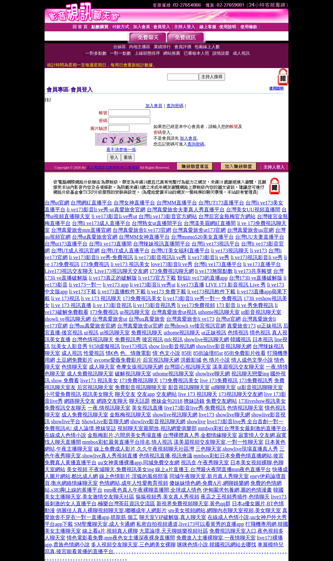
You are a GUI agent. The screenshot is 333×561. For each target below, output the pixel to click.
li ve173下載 (82, 291)
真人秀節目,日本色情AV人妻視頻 (113, 167)
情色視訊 (260, 332)
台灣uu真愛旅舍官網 (92, 326)
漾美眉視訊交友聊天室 (238, 367)
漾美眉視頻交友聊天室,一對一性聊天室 (218, 442)
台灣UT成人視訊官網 (75, 250)
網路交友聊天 (112, 401)
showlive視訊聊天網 (206, 339)
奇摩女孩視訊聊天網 (139, 367)
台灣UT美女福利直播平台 (180, 250)
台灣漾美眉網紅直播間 (210, 223)
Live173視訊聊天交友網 (121, 271)
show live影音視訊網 (172, 346)
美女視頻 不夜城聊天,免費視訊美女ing (110, 469)
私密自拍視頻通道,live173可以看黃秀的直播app (190, 524)
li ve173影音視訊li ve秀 (160, 257)
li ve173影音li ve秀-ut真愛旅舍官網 (106, 209)
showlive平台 (65, 421)
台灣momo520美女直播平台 (202, 237)
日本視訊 (262, 339)
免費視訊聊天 (146, 332)
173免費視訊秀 (256, 380)
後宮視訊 (152, 339)
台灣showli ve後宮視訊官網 (195, 326)
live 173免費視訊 (219, 380)
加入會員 (153, 105)
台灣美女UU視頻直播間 (253, 209)
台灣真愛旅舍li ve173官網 (142, 230)
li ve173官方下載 (157, 278)
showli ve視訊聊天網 (68, 319)
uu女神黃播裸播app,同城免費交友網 (139, 462)
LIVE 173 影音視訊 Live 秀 (236, 285)
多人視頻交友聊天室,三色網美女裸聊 (133, 544)
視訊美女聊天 (97, 394)
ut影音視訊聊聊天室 (260, 387)
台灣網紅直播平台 (91, 202)
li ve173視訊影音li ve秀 (257, 257)
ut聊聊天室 (223, 387)
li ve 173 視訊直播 (71, 305)
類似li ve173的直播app (202, 278)
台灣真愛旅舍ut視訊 (174, 312)
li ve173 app (115, 285)
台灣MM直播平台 (176, 202)
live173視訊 (134, 346)
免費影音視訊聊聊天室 (141, 387)
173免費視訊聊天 (138, 380)
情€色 (112, 353)
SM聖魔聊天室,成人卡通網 (104, 524)
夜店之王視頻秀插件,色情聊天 (235, 496)
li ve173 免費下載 (166, 291)
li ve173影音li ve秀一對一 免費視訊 (202, 298)
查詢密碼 (174, 105)
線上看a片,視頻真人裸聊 (110, 531)
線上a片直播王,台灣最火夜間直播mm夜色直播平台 (213, 469)
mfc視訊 (173, 339)
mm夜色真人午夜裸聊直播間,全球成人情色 (153, 490)
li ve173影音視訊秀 (154, 305)
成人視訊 (71, 353)
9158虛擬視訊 (104, 346)
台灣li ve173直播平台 (218, 264)
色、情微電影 (135, 353)
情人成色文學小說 (252, 360)
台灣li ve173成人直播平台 (101, 223)
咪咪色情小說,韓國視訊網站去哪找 (216, 544)
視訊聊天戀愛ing (250, 373)
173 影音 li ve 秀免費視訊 (244, 305)
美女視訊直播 (147, 408)
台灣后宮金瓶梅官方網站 (227, 216)
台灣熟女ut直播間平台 (157, 223)
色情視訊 (238, 332)
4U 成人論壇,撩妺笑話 (90, 428)
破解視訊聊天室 (133, 373)
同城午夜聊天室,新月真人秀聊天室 (209, 476)
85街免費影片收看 (245, 353)
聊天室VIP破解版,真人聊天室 (172, 517)
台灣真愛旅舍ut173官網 (199, 230)
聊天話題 (139, 401)
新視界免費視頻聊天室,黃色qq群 (193, 503)
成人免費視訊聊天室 (90, 373)
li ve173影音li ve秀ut (114, 216)
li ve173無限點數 (214, 271)
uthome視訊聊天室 (219, 312)
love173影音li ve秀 (172, 264)
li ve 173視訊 (65, 298)
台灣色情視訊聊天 (92, 339)
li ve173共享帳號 (253, 271)
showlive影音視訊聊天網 (223, 346)
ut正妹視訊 (269, 326)
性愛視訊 (94, 353)
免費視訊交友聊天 (65, 408)
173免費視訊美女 (142, 298)
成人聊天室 (102, 367)
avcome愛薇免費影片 (117, 360)
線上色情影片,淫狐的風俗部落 (133, 476)
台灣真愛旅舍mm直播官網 (81, 230)
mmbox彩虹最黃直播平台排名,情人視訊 (127, 442)
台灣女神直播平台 (134, 202)
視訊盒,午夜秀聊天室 (205, 462)
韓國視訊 (240, 339)
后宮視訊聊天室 (95, 387)
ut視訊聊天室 (135, 312)
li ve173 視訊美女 (130, 264)
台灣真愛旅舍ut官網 (140, 326)
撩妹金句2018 (166, 401)
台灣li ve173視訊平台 (216, 243)
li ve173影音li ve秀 (208, 257)
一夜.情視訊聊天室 (108, 408)
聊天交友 (125, 394)
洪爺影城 (190, 360)
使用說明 (276, 88)
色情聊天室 (74, 367)
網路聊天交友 (79, 401)
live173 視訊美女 (99, 380)
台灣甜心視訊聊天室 (187, 367)
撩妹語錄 (194, 401)
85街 (186, 353)
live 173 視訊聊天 (197, 394)
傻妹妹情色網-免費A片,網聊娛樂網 (209, 483)
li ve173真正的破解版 (113, 278)
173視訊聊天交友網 (241, 394)
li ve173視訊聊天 (230, 250)
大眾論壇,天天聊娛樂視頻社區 (173, 531)
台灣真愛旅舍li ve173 (190, 319)
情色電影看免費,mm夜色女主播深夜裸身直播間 (121, 537)
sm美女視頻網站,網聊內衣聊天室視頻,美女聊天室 (224, 510)
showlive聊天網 (212, 373)
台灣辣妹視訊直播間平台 (161, 243)
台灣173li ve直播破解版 (255, 278)
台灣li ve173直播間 (110, 243)
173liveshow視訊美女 (262, 401)
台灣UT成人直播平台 (125, 250)
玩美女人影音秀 (69, 346)
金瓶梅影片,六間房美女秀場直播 (124, 435)
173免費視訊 (95, 264)
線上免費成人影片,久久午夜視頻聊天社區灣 (144, 449)
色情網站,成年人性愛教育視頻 (133, 483)
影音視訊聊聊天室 (189, 387)
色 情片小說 (216, 360)
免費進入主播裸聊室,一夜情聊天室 (216, 537)
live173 (206, 414)
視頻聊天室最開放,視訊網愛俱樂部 (157, 428)
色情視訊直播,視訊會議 (165, 455)
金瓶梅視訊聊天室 (130, 414)
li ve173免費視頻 (196, 305)
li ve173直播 (190, 285)
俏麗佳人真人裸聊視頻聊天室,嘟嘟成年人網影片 (111, 510)
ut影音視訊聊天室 (261, 312)
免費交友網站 (221, 401)
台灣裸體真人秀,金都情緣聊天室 (200, 435)
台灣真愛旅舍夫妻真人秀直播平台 (186, 209)
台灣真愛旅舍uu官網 (250, 230)
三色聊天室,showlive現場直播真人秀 (236, 449)
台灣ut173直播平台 (66, 243)
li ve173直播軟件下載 (122, 291)
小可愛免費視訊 (63, 394)
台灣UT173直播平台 (221, 202)
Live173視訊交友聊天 (69, 271)
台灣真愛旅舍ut (109, 319)
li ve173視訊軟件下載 (211, 291)
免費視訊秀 (128, 339)
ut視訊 (91, 332)
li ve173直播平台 (262, 264)
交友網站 (166, 394)
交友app (146, 394)
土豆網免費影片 (74, 360)
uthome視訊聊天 (182, 332)
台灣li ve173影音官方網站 (168, 216)
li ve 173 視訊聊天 (101, 298)
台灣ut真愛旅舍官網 (94, 237)
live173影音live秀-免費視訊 (195, 408)
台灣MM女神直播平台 (144, 237)
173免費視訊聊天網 (172, 271)
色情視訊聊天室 (245, 408)
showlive (196, 421)
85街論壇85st (208, 353)
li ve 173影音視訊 (112, 305)
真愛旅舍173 (241, 326)
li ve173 (258, 250)
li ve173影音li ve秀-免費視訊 (101, 257)
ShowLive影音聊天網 (105, 421)
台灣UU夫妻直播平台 (259, 237)
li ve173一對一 (85, 285)
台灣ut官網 (57, 202)
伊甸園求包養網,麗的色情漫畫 (237, 490)
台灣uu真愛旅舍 (146, 319)
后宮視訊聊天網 (161, 360)
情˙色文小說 (166, 353)
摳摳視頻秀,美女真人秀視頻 (167, 496)
